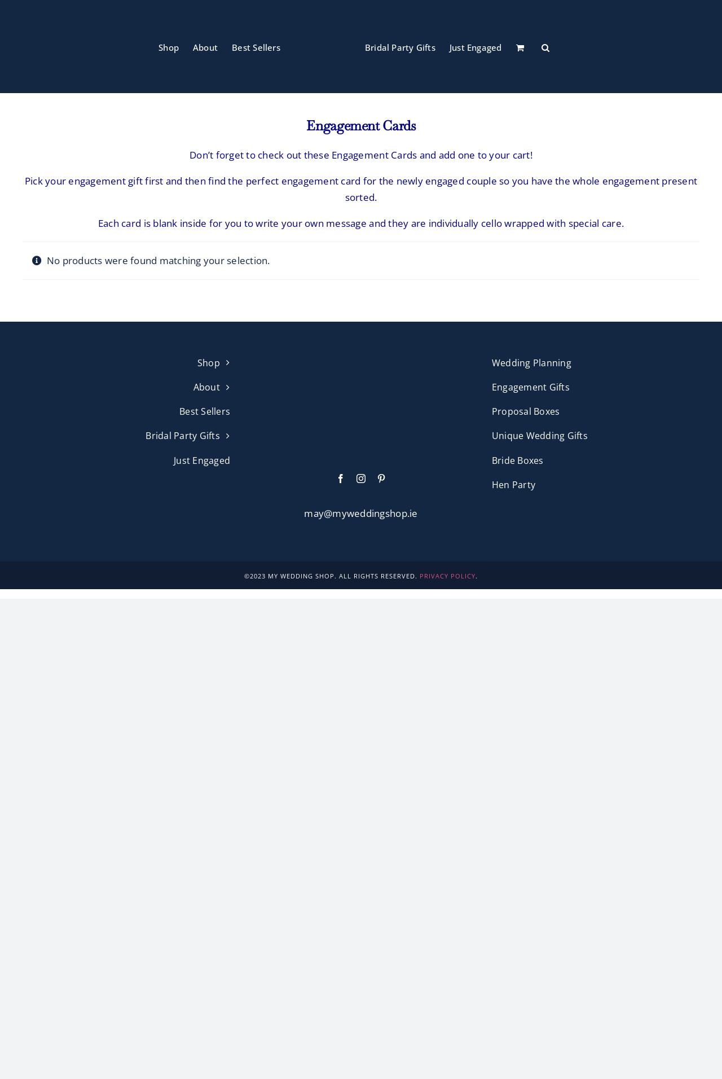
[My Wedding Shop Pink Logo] (361, 360)
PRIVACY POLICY (448, 576)
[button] (545, 47)
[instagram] (361, 478)
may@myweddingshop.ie (360, 513)
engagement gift (105, 180)
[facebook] (340, 478)
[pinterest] (381, 478)
